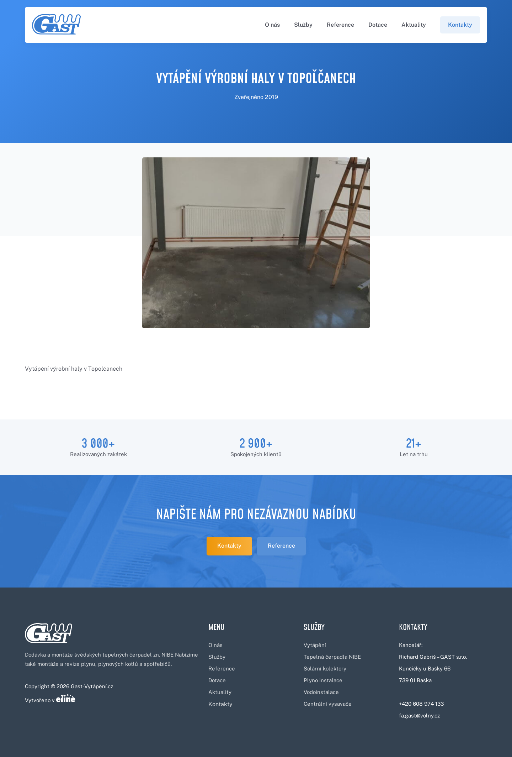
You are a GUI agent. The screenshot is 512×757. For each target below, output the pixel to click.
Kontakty (460, 24)
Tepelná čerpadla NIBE (332, 657)
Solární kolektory (325, 668)
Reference (340, 24)
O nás (272, 24)
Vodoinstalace (321, 692)
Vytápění (315, 645)
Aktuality (413, 24)
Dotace (377, 24)
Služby (303, 24)
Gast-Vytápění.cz (92, 686)
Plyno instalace (323, 680)
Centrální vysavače (328, 704)
